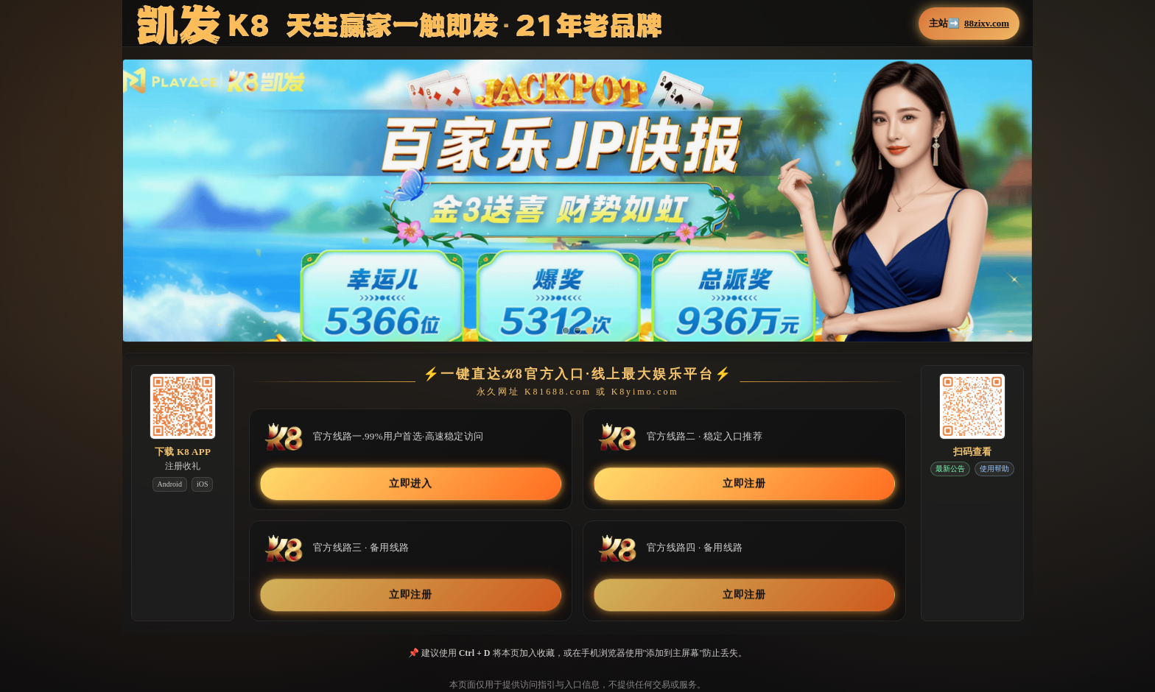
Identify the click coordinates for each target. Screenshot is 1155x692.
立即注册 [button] (744, 483)
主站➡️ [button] (969, 23)
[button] (577, 211)
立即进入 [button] (410, 483)
